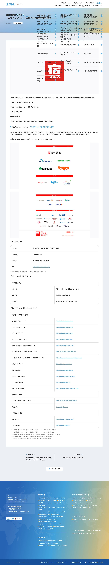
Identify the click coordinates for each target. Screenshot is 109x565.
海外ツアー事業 (43, 516)
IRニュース (76, 498)
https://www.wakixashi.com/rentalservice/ (69, 358)
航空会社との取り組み (44, 543)
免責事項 (85, 507)
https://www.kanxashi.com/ (64, 321)
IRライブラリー (98, 498)
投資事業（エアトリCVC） (45, 503)
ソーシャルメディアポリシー (60, 562)
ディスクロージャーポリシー (80, 505)
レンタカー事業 (56, 514)
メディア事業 (61, 500)
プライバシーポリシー (45, 562)
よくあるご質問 (93, 505)
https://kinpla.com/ (62, 407)
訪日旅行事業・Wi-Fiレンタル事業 (47, 500)
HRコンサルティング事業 (58, 512)
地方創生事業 (57, 503)
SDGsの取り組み (93, 519)
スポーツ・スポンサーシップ (80, 519)
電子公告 (91, 507)
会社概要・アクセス (56, 545)
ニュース (84, 28)
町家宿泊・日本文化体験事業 (46, 529)
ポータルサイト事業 (52, 519)
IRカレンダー (89, 503)
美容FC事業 (42, 519)
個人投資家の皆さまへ (78, 503)
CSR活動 (75, 522)
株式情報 (89, 500)
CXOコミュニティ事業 (44, 512)
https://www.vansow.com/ (64, 364)
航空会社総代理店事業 (44, 514)
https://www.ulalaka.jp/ (63, 425)
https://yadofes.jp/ (42, 127)
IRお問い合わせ (77, 507)
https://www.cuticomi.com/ (64, 327)
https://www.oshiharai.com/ (64, 370)
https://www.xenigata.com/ (64, 333)
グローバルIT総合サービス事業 (57, 498)
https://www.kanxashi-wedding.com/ (67, 388)
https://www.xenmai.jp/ (63, 382)
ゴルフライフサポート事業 (45, 526)
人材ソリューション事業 (45, 524)
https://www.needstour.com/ (65, 419)
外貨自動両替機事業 (59, 526)
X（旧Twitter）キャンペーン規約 (78, 562)
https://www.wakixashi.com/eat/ (66, 351)
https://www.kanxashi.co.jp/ (41, 267)
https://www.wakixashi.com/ (64, 345)
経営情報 (83, 498)
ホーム (80, 28)
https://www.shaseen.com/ (64, 339)
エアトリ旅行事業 (43, 498)
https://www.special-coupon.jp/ (65, 376)
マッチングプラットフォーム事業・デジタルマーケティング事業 (53, 508)
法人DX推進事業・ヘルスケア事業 (47, 521)
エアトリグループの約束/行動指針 (47, 540)
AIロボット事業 (57, 524)
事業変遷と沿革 (56, 543)
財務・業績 (90, 498)
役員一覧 (65, 545)
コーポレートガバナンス (79, 500)
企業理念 (60, 540)
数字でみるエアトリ (44, 545)
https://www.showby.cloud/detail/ (66, 400)
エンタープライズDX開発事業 (55, 516)
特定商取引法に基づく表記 (96, 562)
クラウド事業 (42, 505)
